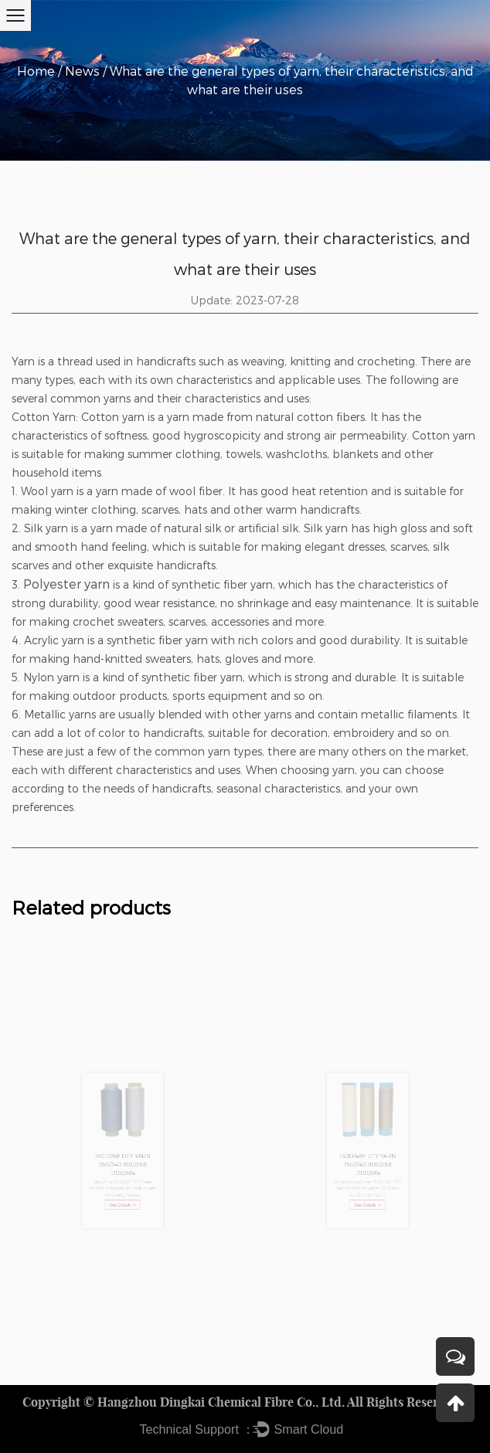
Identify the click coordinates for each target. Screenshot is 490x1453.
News (82, 70)
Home (36, 70)
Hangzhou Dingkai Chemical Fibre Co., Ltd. (221, 1402)
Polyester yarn (66, 583)
